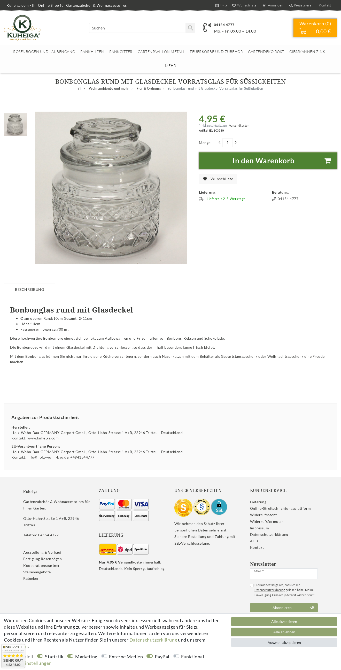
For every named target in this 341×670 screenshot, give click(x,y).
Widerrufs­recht (263, 515)
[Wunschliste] (243, 5)
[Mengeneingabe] (227, 142)
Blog (223, 5)
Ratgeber (31, 578)
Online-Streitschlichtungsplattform (280, 508)
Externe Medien (126, 656)
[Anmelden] (272, 5)
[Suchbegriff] (142, 28)
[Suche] (190, 28)
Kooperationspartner (41, 565)
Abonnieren (293, 607)
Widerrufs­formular (266, 521)
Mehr (170, 65)
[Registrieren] (301, 5)
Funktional (192, 656)
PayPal (162, 656)
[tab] (29, 289)
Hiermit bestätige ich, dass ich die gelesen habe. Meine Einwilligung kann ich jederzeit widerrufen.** (284, 590)
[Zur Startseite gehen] (80, 88)
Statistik (54, 656)
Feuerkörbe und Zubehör (216, 51)
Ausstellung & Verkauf (42, 552)
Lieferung (258, 502)
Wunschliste (218, 179)
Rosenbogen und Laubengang (44, 51)
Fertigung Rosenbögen (42, 559)
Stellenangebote (37, 572)
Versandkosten (238, 125)
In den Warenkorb (283, 160)
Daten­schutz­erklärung (269, 534)
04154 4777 (224, 24)
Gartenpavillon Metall (161, 51)
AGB (254, 541)
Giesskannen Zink (307, 51)
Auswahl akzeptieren (284, 642)
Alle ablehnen (284, 632)
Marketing (86, 656)
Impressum (259, 528)
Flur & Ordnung (148, 88)
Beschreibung (29, 289)
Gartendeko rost (266, 51)
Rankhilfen (92, 51)
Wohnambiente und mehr (108, 88)
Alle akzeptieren (284, 621)
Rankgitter (121, 51)
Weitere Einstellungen (28, 663)
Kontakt (325, 5)
